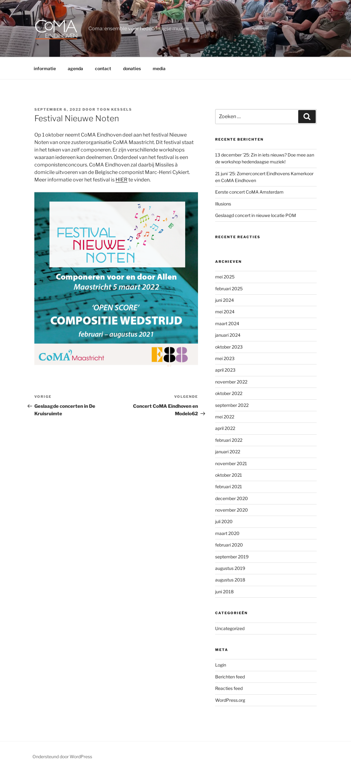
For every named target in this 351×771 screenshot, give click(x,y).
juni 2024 (224, 300)
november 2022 (231, 381)
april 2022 (225, 428)
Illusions (223, 203)
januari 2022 (227, 451)
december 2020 (231, 498)
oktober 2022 (228, 393)
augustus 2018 (230, 579)
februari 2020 (229, 544)
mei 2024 (225, 311)
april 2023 (225, 370)
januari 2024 (227, 335)
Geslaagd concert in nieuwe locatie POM (255, 215)
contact (103, 68)
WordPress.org (230, 700)
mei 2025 (225, 276)
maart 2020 (227, 533)
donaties (132, 68)
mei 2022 (224, 416)
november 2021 (231, 463)
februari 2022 (228, 440)
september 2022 (232, 405)
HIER (121, 180)
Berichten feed (230, 676)
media (159, 68)
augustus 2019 (230, 568)
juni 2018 (224, 591)
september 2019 (232, 556)
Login (220, 664)
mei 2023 (225, 358)
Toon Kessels (114, 109)
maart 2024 (227, 323)
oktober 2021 (228, 475)
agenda (75, 68)
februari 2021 (228, 486)
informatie (45, 68)
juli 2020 (224, 521)
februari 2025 (229, 288)
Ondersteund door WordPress (62, 756)
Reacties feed (229, 688)
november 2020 (231, 510)
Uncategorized (230, 628)
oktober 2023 (229, 346)
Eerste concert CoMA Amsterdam (249, 192)
